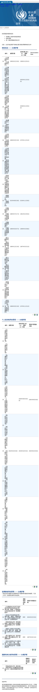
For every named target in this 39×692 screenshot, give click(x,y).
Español (14, 4)
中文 (7, 6)
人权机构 (6, 27)
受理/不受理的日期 (34, 661)
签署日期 (12, 53)
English (2, 4)
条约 (6, 53)
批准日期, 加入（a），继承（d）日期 (24, 53)
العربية (3, 6)
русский (20, 4)
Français (8, 4)
